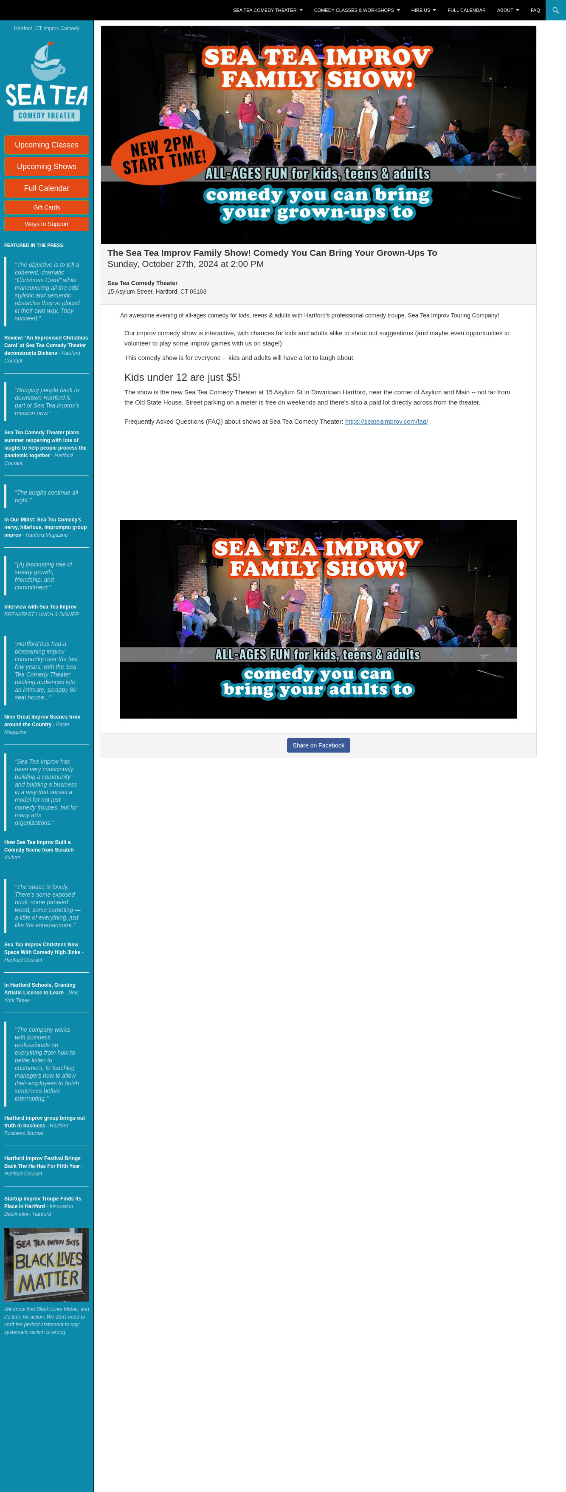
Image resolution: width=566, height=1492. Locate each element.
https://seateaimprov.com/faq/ (386, 421)
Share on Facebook (318, 745)
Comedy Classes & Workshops (354, 10)
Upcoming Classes (47, 145)
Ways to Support (47, 224)
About (505, 10)
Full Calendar (467, 10)
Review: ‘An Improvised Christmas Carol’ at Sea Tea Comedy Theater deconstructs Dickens (46, 345)
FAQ (535, 10)
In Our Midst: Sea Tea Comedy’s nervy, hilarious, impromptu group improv (45, 527)
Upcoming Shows (46, 166)
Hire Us (421, 10)
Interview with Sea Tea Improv (40, 607)
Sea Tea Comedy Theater (265, 10)
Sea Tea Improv (41, 10)
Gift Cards (46, 207)
